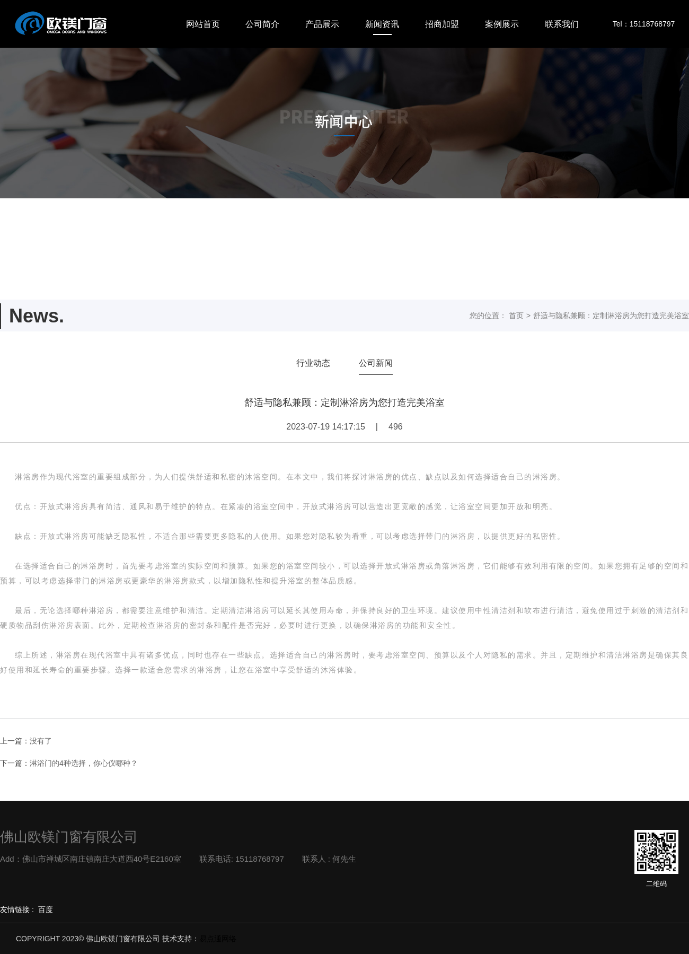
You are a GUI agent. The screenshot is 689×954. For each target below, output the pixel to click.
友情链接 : (17, 909)
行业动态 (313, 362)
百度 (45, 909)
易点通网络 (217, 938)
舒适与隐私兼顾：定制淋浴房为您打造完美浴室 (611, 315)
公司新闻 (376, 362)
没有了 (41, 741)
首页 (516, 315)
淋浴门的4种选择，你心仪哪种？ (84, 763)
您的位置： (488, 315)
